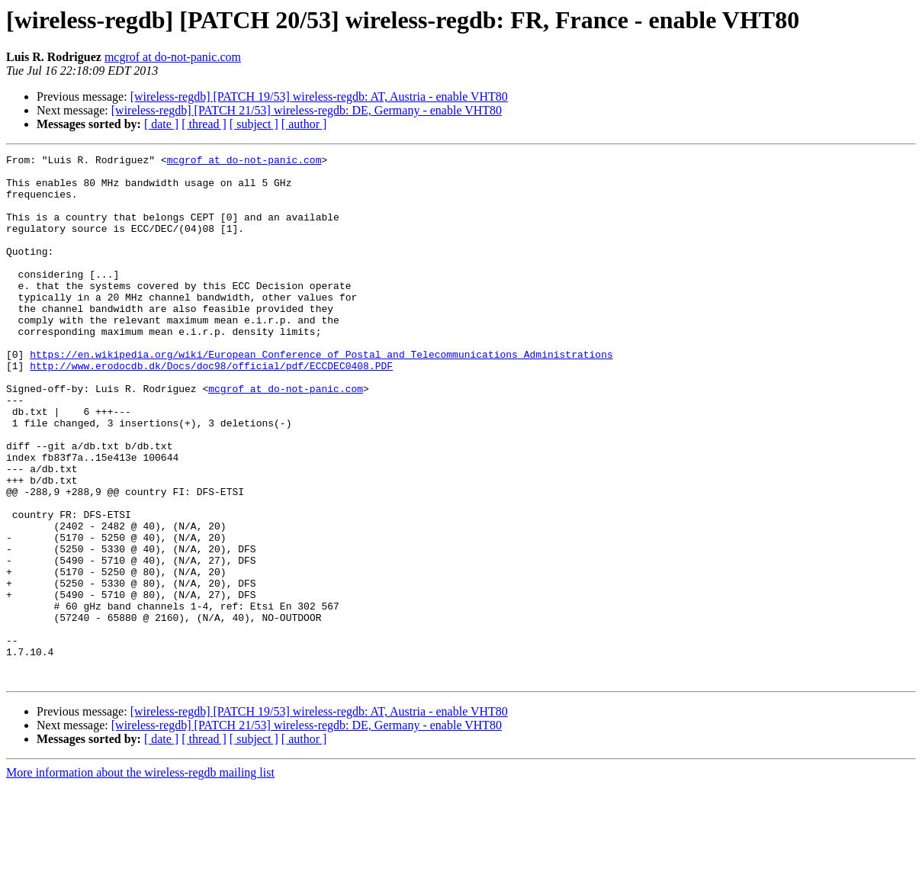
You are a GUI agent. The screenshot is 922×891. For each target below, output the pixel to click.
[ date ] (161, 123)
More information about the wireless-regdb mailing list (140, 877)
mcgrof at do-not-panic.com (172, 56)
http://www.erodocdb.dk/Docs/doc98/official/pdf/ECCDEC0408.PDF (211, 409)
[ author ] (304, 123)
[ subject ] (254, 123)
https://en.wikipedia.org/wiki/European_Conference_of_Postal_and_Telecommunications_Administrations (321, 395)
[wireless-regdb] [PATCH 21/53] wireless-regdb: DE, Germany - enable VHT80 (306, 110)
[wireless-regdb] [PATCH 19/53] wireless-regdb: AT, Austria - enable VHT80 (319, 96)
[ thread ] (204, 123)
